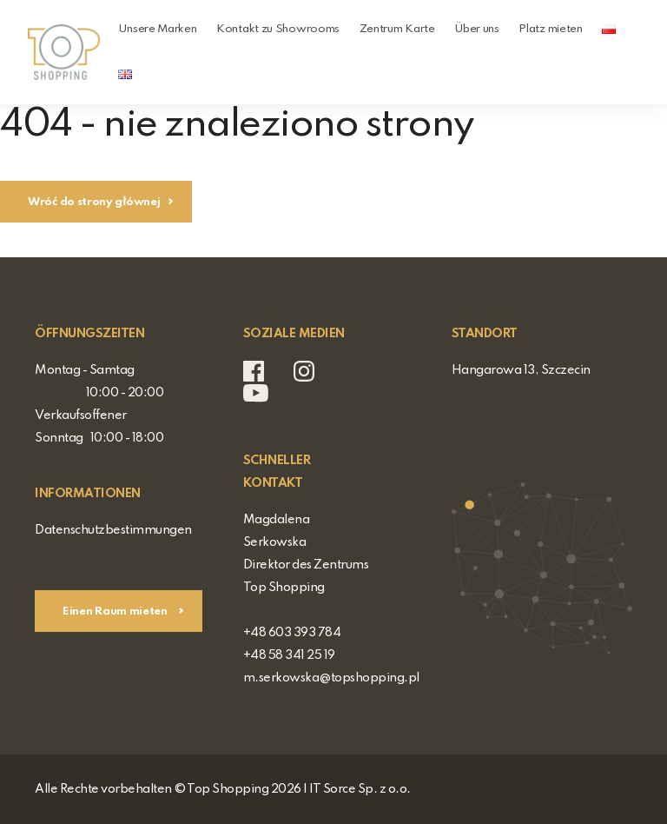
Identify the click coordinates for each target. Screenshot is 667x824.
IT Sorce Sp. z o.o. (360, 789)
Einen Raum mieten (116, 611)
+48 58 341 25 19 (289, 655)
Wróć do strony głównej (94, 202)
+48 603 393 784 (292, 633)
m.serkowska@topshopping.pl (331, 678)
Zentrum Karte (397, 29)
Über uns (476, 29)
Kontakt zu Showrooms (278, 29)
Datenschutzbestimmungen (113, 530)
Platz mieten (550, 29)
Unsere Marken (157, 29)
